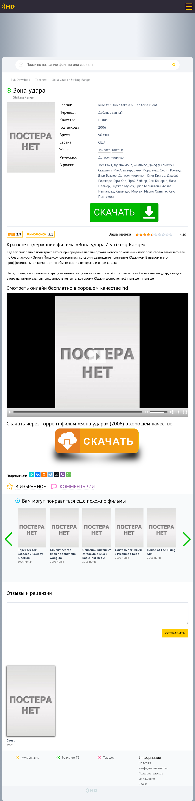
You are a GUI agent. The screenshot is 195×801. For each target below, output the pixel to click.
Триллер (104, 150)
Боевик (117, 150)
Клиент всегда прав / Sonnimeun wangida (63, 554)
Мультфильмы (30, 758)
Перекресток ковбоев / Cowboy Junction (30, 554)
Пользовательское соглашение (151, 776)
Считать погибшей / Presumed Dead (128, 552)
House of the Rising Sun (161, 552)
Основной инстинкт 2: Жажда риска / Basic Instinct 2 (96, 554)
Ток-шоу (108, 758)
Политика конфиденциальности (153, 765)
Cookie (143, 784)
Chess (11, 740)
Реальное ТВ (70, 758)
